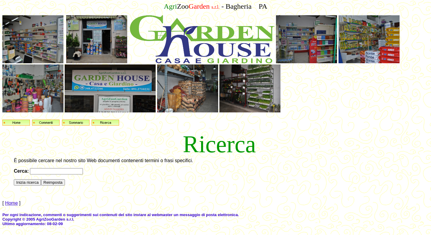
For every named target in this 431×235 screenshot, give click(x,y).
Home (11, 203)
